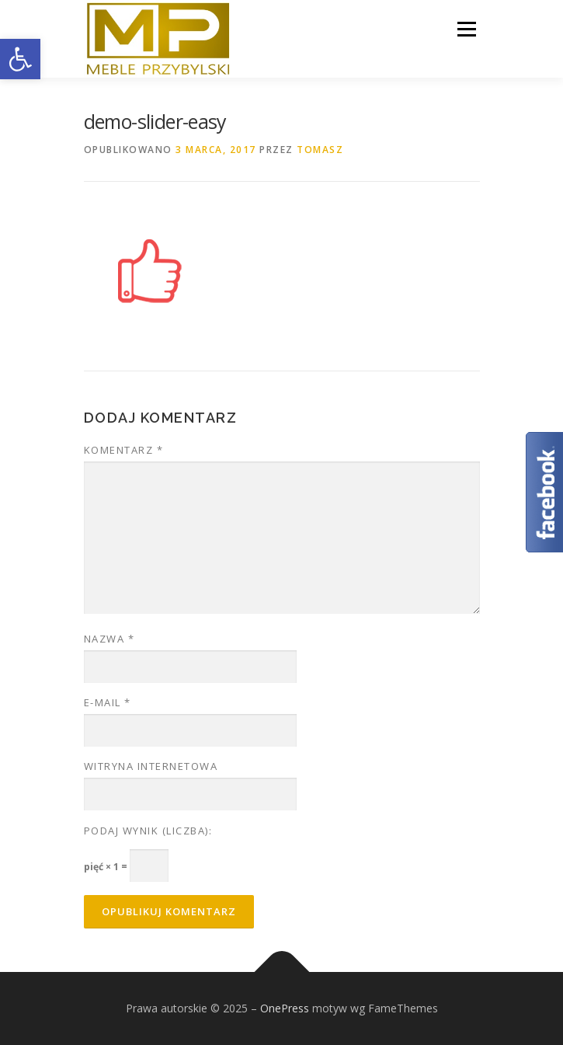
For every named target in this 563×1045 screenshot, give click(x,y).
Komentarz (124, 450)
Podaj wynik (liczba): (148, 831)
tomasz (320, 149)
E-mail (107, 702)
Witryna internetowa (151, 766)
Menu (465, 29)
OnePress (284, 1008)
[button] (20, 59)
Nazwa (109, 639)
